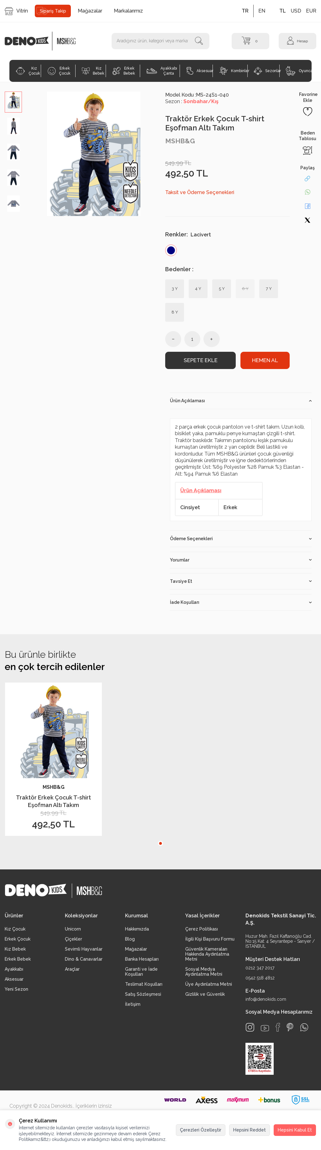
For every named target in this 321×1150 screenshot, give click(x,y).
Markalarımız (128, 11)
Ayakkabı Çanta (161, 71)
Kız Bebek (93, 71)
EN (261, 11)
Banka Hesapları (142, 959)
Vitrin (16, 11)
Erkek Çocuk (59, 71)
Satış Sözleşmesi (143, 994)
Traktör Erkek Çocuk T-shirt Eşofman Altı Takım (53, 802)
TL (282, 11)
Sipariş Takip (53, 10)
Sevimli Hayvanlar (84, 949)
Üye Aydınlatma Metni (208, 984)
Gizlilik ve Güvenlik (205, 994)
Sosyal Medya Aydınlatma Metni (203, 972)
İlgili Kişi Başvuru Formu (209, 939)
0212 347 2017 (259, 968)
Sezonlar (266, 71)
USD (296, 11)
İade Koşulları (241, 602)
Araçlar (72, 969)
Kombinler (233, 71)
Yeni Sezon (16, 989)
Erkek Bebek (124, 71)
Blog (130, 939)
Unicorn (73, 929)
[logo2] (66, 41)
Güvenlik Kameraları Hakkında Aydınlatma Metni (207, 954)
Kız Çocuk (28, 71)
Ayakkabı (14, 969)
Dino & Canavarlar (84, 959)
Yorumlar (241, 560)
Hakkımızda (137, 929)
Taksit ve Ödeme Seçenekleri (199, 192)
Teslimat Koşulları (143, 984)
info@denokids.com (265, 999)
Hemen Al (265, 360)
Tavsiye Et (241, 581)
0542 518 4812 (260, 978)
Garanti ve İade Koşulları (141, 972)
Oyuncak (299, 71)
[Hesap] (297, 41)
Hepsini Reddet (249, 1129)
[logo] (30, 41)
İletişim (132, 1004)
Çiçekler (73, 939)
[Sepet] (250, 41)
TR (245, 11)
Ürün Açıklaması (241, 401)
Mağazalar (90, 11)
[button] (160, 844)
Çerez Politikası (201, 929)
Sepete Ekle (200, 360)
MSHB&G (180, 141)
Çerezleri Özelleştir (200, 1129)
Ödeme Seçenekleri (241, 539)
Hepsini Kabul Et (295, 1129)
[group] (93, 154)
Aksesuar (200, 71)
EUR (311, 11)
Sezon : (191, 101)
